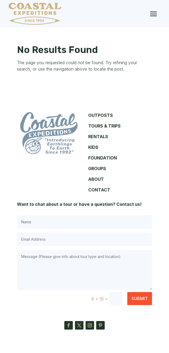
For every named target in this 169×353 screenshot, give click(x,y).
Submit (140, 298)
